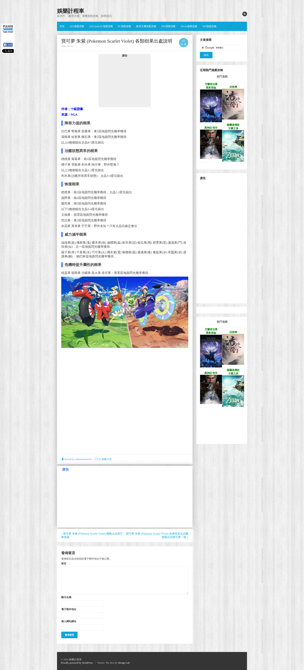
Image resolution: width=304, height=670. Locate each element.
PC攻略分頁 (105, 459)
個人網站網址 (68, 621)
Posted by (76, 459)
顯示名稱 (66, 597)
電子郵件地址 (68, 609)
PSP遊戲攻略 (168, 26)
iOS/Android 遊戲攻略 (101, 26)
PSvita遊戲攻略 (189, 26)
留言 (63, 563)
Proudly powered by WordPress (77, 662)
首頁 (62, 26)
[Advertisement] (124, 82)
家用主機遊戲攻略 (146, 26)
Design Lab (124, 662)
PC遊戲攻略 (124, 26)
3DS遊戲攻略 (77, 26)
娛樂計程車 (70, 11)
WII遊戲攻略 (209, 26)
